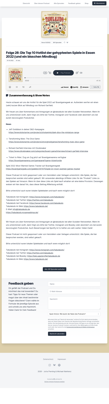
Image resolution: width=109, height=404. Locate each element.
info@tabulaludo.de (21, 209)
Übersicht (26, 3)
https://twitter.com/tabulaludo (40, 200)
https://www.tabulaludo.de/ (36, 206)
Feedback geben (74, 3)
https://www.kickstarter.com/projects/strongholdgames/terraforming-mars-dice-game (46, 142)
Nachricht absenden (57, 334)
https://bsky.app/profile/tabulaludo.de (43, 256)
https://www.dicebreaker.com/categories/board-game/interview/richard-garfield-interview (48, 151)
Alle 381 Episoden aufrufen (55, 269)
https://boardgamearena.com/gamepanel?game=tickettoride (35, 160)
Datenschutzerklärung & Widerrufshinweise (81, 327)
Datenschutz (48, 359)
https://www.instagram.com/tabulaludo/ (46, 197)
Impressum (62, 359)
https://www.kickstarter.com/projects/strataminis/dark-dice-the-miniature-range (44, 132)
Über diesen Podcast (42, 3)
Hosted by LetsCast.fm (54, 379)
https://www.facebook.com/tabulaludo (46, 203)
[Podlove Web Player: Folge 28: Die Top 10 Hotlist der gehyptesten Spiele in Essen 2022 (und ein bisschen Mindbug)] (54, 77)
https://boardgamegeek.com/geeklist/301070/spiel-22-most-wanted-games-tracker (43, 169)
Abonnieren (99, 3)
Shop (86, 3)
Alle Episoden (59, 3)
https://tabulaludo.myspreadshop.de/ (22, 212)
